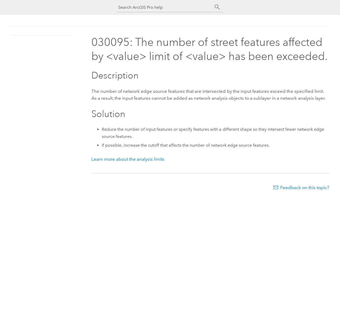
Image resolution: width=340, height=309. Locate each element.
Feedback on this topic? (304, 187)
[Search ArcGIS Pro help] (164, 7)
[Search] (217, 7)
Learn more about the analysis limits (127, 159)
